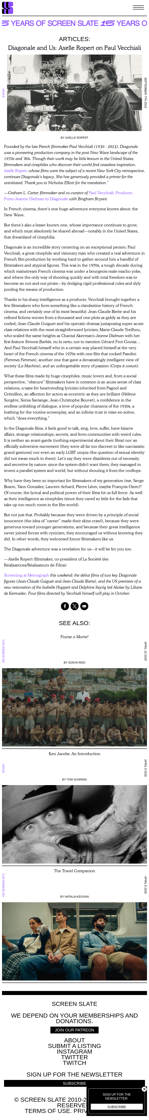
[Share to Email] (84, 606)
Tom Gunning (77, 779)
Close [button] (144, 1089)
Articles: (74, 39)
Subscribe (116, 1107)
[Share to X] (75, 606)
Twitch (74, 1062)
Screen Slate (74, 1004)
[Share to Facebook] (65, 606)
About (74, 1040)
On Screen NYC (3, 651)
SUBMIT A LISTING (74, 1046)
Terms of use (47, 1111)
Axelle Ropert (76, 137)
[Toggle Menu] (138, 7)
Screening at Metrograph (26, 575)
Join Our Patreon (74, 1030)
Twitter (74, 1057)
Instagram (74, 1051)
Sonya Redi (76, 662)
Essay (3, 92)
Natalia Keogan (77, 896)
